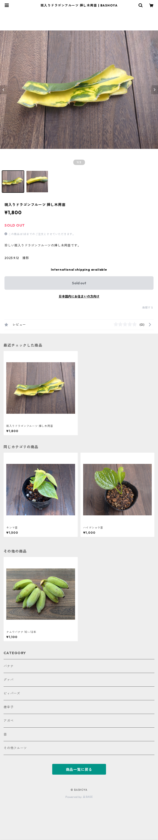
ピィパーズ (12, 693)
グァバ (8, 680)
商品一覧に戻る (79, 769)
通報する (148, 307)
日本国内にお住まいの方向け (79, 296)
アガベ (8, 721)
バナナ (8, 666)
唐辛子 (8, 707)
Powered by (79, 797)
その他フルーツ (15, 748)
